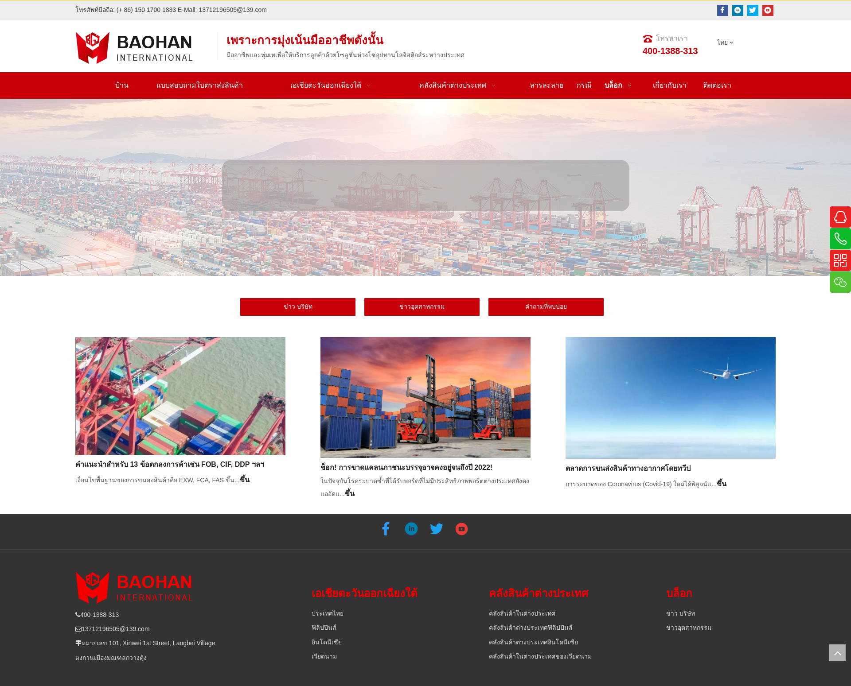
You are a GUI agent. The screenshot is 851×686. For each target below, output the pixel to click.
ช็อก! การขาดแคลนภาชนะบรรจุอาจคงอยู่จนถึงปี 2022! (406, 467)
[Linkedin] (737, 10)
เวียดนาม (324, 656)
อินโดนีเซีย (327, 642)
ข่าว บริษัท (298, 306)
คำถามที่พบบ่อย (546, 306)
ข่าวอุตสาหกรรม (422, 306)
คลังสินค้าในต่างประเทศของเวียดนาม (540, 656)
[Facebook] (722, 10)
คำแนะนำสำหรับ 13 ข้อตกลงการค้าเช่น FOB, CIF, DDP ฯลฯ (169, 464)
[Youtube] (767, 10)
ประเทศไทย (328, 613)
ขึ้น (245, 480)
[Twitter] (752, 10)
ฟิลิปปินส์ (324, 627)
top (837, 652)
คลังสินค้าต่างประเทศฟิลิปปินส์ (531, 627)
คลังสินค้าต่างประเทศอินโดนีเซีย (533, 642)
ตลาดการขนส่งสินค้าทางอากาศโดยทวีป (628, 468)
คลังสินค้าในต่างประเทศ (522, 613)
